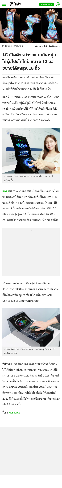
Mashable (14, 412)
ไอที (45, 46)
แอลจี (5, 191)
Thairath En (46, 4)
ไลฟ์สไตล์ (38, 46)
